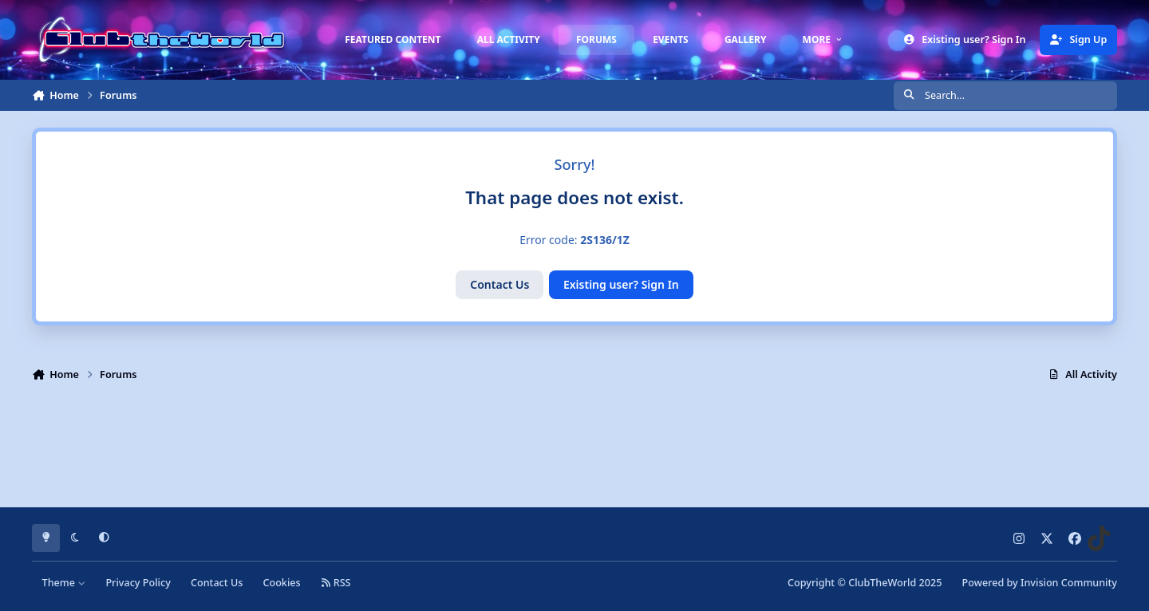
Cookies (281, 582)
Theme (64, 582)
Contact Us (499, 284)
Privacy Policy (137, 582)
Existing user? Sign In (621, 284)
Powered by (1039, 582)
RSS (336, 582)
